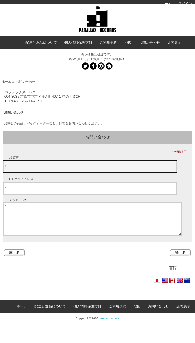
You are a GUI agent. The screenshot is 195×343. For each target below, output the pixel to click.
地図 (128, 42)
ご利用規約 (108, 42)
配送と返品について (41, 42)
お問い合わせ (149, 42)
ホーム (166, 3)
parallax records (109, 324)
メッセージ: (17, 200)
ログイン (185, 3)
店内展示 (174, 42)
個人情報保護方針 (78, 42)
